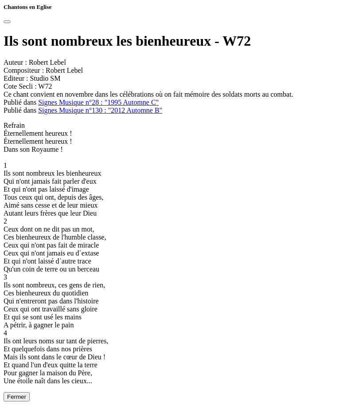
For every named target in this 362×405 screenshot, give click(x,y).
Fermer (16, 396)
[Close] (7, 21)
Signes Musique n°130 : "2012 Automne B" (100, 110)
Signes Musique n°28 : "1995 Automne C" (98, 102)
